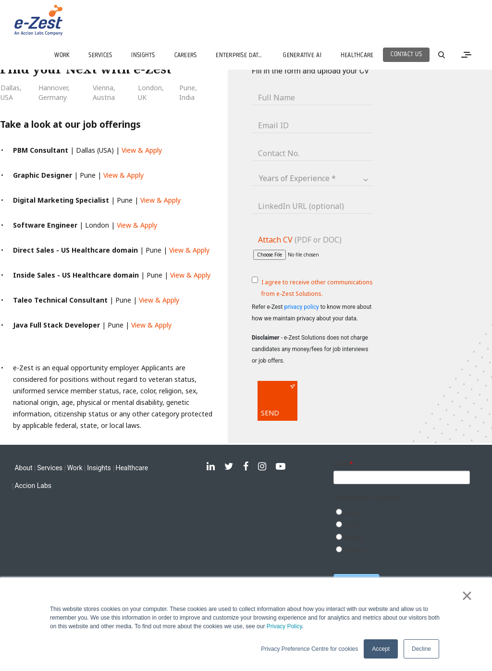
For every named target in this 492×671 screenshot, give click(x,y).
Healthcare (131, 468)
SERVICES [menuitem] (100, 55)
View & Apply (142, 150)
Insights (99, 468)
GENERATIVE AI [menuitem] (302, 55)
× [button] (466, 595)
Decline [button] (421, 649)
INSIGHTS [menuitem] (143, 55)
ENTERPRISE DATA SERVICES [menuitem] (244, 55)
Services (49, 468)
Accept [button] (381, 649)
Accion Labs (32, 485)
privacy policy (301, 307)
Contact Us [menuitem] (406, 54)
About (23, 468)
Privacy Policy (284, 626)
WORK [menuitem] (61, 55)
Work (75, 468)
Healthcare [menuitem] (357, 55)
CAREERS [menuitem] (185, 55)
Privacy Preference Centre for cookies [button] (309, 649)
